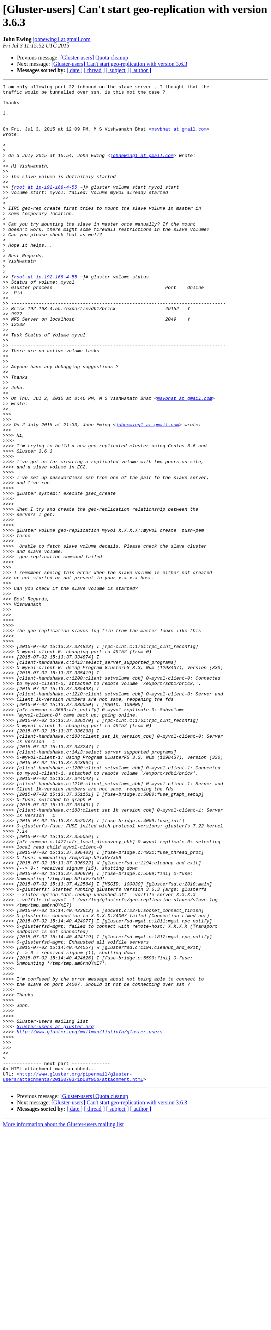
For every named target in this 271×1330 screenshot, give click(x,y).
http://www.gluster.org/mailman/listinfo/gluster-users (89, 1221)
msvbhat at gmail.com (178, 138)
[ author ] (140, 70)
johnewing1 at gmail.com (61, 39)
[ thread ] (94, 70)
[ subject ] (117, 70)
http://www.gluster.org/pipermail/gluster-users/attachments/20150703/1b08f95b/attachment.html (73, 1275)
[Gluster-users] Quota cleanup (94, 58)
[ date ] (75, 70)
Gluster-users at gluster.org (55, 1215)
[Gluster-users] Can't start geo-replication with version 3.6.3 (119, 64)
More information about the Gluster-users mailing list (63, 1324)
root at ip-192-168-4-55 (45, 208)
